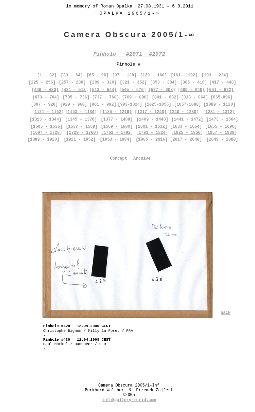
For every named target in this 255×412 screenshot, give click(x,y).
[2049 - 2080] (222, 139)
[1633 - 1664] (186, 126)
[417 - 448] (222, 82)
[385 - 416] (193, 82)
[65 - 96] (98, 75)
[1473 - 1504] (222, 119)
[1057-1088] (187, 104)
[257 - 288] (72, 82)
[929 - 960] (73, 104)
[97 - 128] (124, 75)
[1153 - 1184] (81, 112)
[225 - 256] (42, 82)
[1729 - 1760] (82, 132)
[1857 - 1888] (221, 132)
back (226, 312)
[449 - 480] (45, 90)
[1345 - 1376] (81, 119)
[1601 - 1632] (151, 126)
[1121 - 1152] (48, 112)
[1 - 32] (47, 75)
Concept (118, 158)
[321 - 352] (133, 82)
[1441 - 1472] (187, 119)
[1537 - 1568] (82, 126)
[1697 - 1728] (46, 132)
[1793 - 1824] (152, 132)
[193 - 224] (215, 75)
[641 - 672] (220, 90)
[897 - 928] (44, 104)
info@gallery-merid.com (129, 400)
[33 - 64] (72, 75)
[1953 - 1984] (116, 139)
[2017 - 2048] (186, 139)
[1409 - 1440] (152, 119)
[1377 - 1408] (117, 119)
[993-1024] (130, 104)
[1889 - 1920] (44, 139)
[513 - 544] (103, 90)
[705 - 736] (76, 97)
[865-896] (221, 97)
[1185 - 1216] (116, 112)
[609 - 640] (191, 90)
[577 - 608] (161, 90)
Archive (141, 158)
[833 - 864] (194, 97)
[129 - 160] (153, 75)
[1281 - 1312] (219, 112)
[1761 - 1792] (117, 132)
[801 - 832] (165, 97)
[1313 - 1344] (46, 119)
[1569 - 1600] (117, 126)
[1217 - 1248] (151, 112)
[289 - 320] (103, 82)
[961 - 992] (102, 104)
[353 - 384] (163, 82)
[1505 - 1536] (47, 126)
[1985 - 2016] (152, 139)
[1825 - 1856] (187, 132)
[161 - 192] (184, 75)
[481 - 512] (74, 90)
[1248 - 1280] (183, 112)
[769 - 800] (135, 97)
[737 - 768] (105, 97)
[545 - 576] (132, 90)
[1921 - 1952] (80, 139)
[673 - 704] (45, 97)
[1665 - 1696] (221, 126)
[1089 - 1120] (220, 104)
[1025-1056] (157, 104)
